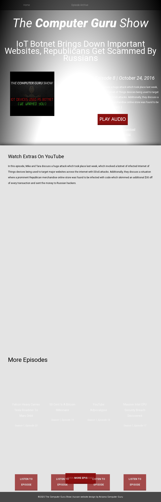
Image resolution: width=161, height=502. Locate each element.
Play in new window (111, 129)
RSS (128, 134)
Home (26, 5)
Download (129, 129)
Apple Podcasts (115, 134)
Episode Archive (79, 5)
